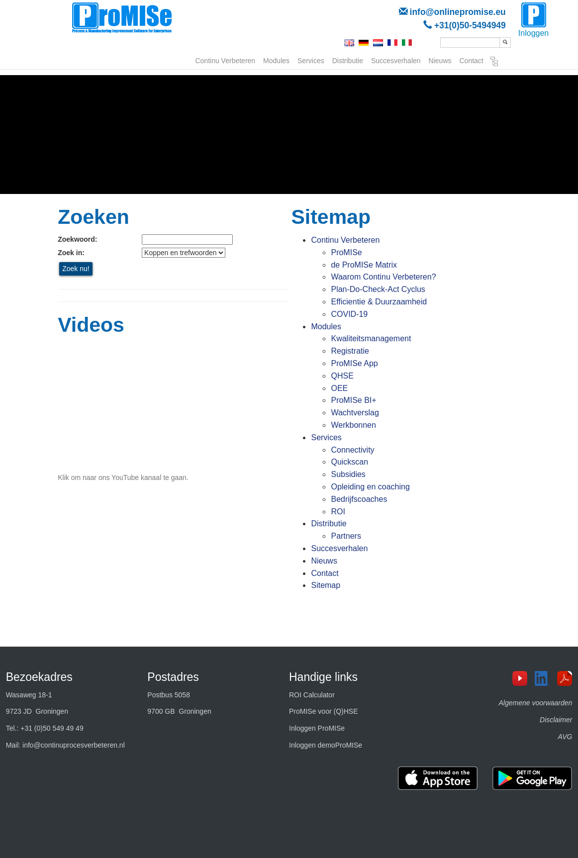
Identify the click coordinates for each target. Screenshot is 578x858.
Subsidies (348, 474)
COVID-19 (349, 314)
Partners (346, 536)
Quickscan (349, 462)
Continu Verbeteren (225, 60)
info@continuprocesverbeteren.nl (73, 745)
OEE (339, 388)
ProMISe (346, 252)
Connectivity (352, 450)
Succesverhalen (396, 60)
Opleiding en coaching (370, 486)
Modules (276, 60)
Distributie (347, 60)
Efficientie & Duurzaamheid (379, 301)
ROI (338, 511)
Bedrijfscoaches (359, 499)
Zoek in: (71, 253)
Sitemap (494, 62)
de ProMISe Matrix (363, 265)
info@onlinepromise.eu (458, 12)
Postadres (173, 676)
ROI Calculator (312, 695)
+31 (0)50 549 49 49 (52, 728)
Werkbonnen (353, 425)
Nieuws (440, 60)
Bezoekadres (39, 676)
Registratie (350, 351)
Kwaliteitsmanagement (371, 338)
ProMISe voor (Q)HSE (323, 711)
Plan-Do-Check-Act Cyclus (378, 289)
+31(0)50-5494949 (470, 25)
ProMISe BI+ (353, 400)
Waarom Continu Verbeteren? (383, 277)
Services (310, 60)
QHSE (342, 376)
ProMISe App (354, 363)
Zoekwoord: (77, 239)
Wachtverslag (355, 412)
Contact (471, 60)
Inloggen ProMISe (317, 728)
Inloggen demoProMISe (325, 745)
